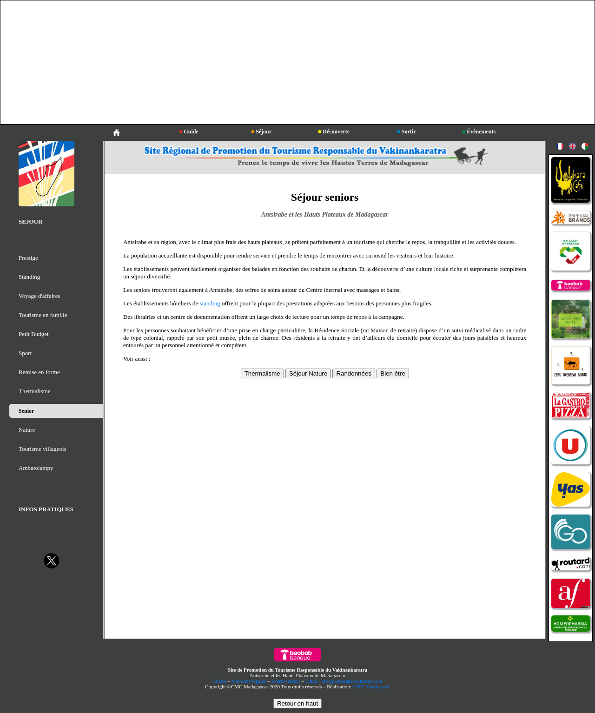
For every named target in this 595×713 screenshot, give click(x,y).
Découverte (334, 131)
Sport (25, 353)
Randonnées (353, 373)
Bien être (392, 373)
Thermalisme (35, 391)
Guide (188, 131)
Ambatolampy (36, 467)
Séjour (261, 131)
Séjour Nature (308, 373)
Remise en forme (39, 372)
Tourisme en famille (43, 314)
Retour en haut (297, 703)
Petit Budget (34, 333)
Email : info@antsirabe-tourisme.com (344, 681)
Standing (29, 276)
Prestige (28, 257)
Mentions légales (248, 681)
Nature (27, 429)
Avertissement (285, 681)
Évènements (479, 131)
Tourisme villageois (42, 448)
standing (210, 303)
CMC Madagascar (371, 686)
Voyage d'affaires (39, 295)
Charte (219, 681)
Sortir (406, 131)
